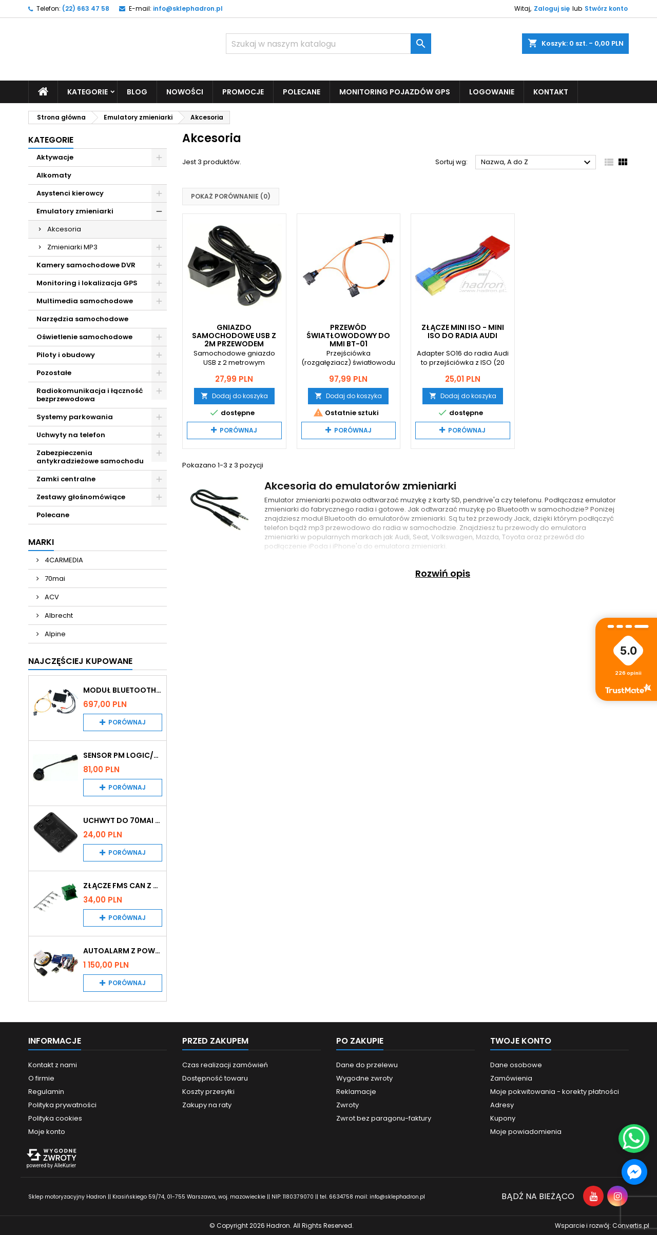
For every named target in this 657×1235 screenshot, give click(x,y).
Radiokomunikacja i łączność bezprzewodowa (89, 394)
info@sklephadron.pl (188, 8)
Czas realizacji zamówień (225, 1064)
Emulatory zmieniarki (74, 210)
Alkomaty (53, 175)
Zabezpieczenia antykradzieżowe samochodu (90, 456)
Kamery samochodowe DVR (86, 264)
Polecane (301, 91)
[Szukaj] (328, 43)
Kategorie (87, 91)
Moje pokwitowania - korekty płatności (554, 1091)
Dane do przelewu (367, 1064)
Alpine (54, 633)
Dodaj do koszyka (234, 395)
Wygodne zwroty (364, 1078)
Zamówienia (511, 1078)
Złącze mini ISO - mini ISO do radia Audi (462, 331)
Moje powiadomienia (526, 1131)
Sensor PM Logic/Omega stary (122, 755)
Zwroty (347, 1104)
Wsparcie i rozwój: (602, 1225)
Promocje (243, 91)
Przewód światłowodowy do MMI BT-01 (348, 335)
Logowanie (491, 91)
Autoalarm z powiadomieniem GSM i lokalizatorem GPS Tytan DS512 (122, 950)
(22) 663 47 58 (85, 8)
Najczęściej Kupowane (80, 660)
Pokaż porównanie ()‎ (230, 196)
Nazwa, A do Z (537, 162)
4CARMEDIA (63, 559)
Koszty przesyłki (208, 1091)
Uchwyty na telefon (70, 434)
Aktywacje (54, 157)
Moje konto (46, 1131)
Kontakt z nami (52, 1064)
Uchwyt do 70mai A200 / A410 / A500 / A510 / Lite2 (122, 820)
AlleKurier (65, 1165)
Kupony (502, 1118)
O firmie (41, 1078)
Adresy (502, 1104)
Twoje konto (520, 1040)
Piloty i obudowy (65, 354)
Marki (41, 541)
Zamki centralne (65, 478)
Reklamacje (356, 1091)
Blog (137, 91)
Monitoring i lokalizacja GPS (87, 282)
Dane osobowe (516, 1064)
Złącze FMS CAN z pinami (122, 885)
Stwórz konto (606, 8)
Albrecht (58, 615)
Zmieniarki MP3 (72, 246)
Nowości (184, 91)
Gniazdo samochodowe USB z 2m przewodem (234, 335)
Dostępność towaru (215, 1078)
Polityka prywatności (62, 1104)
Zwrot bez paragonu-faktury (383, 1118)
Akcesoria (64, 228)
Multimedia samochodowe (84, 300)
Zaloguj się (552, 8)
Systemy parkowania (74, 416)
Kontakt (550, 91)
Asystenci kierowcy (70, 193)
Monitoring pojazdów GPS (394, 91)
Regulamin (46, 1091)
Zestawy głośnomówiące (80, 496)
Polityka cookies (55, 1118)
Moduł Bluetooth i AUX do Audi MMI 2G (122, 689)
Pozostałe (53, 372)
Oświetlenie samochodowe (84, 336)
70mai (54, 578)
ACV (51, 596)
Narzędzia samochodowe (82, 318)
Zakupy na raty (206, 1104)
